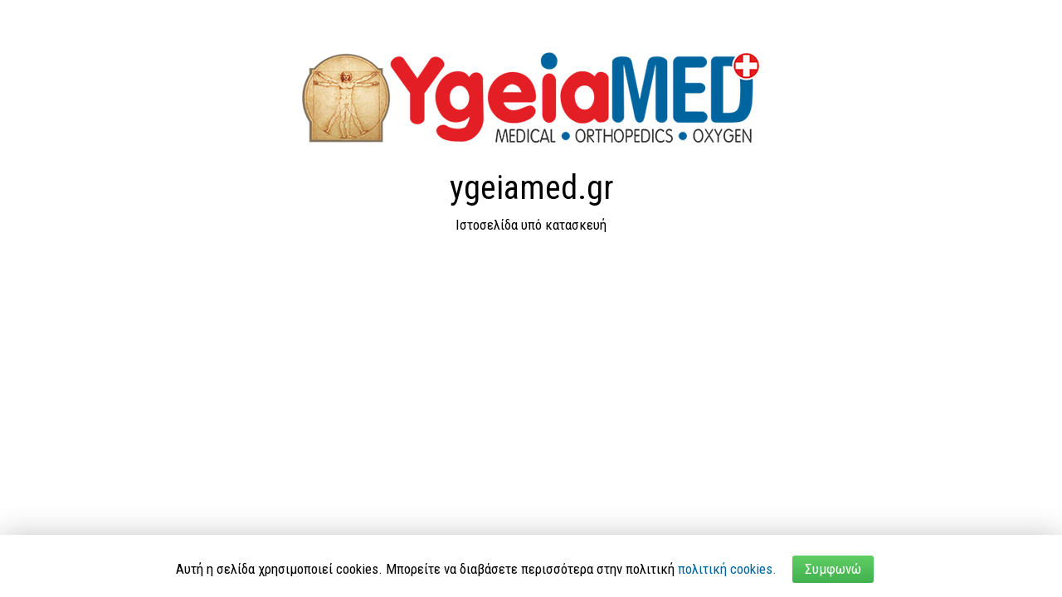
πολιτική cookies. (727, 569)
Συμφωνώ (833, 569)
